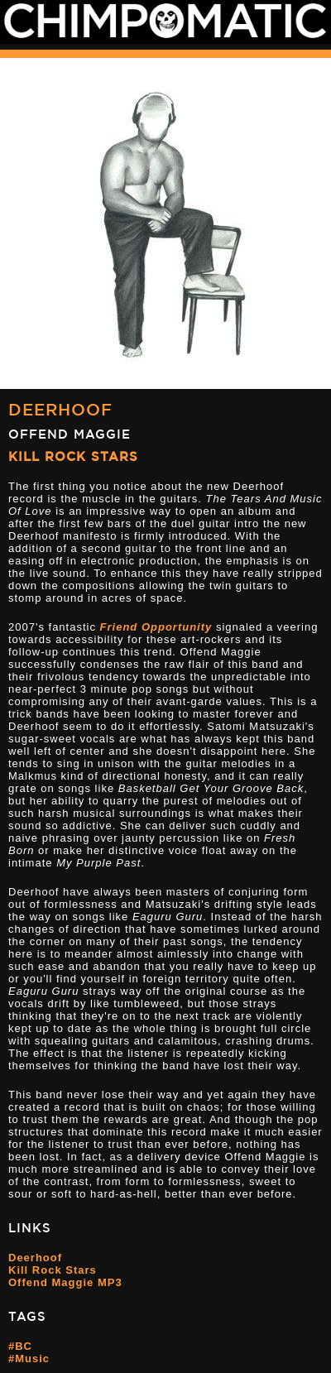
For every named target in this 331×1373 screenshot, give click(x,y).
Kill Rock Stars (73, 456)
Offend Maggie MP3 (65, 1282)
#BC (20, 1346)
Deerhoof (60, 409)
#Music (29, 1358)
